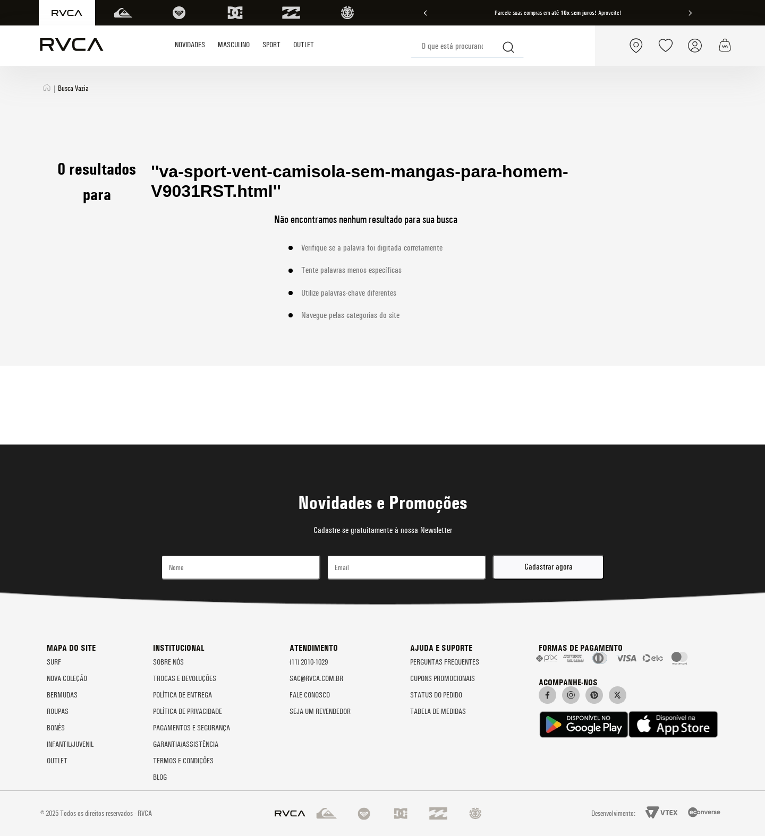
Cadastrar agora (548, 567)
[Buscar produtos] (509, 45)
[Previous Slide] (425, 13)
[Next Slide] (690, 13)
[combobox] (467, 46)
